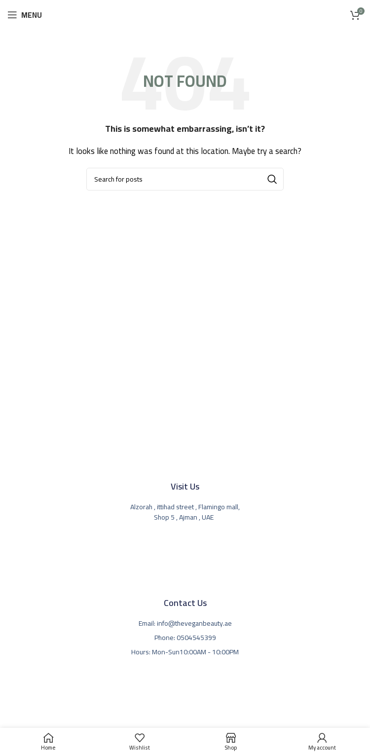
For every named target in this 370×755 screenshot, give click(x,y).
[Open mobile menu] (24, 15)
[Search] (185, 179)
